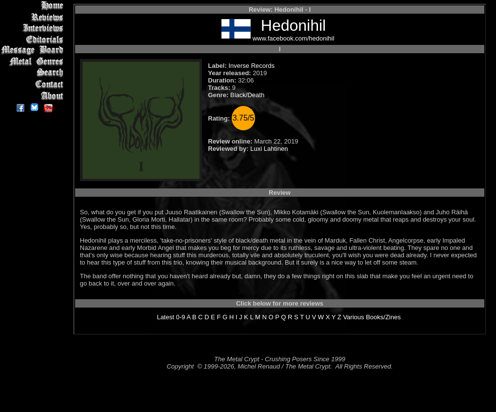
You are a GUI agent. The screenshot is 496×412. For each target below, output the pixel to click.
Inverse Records (251, 65)
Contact (34, 84)
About (34, 95)
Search (34, 73)
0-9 (180, 317)
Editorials (34, 39)
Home (34, 5)
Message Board (34, 50)
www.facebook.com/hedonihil (294, 38)
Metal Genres (34, 61)
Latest (165, 317)
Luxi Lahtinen (269, 148)
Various (353, 317)
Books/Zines (383, 317)
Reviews (34, 16)
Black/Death (247, 95)
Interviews (34, 28)
